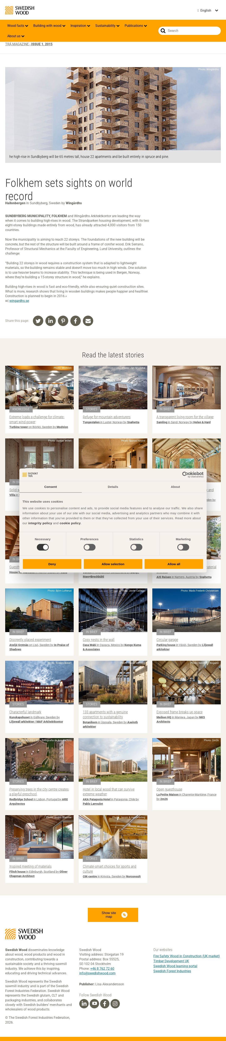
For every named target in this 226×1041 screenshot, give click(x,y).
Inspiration (79, 26)
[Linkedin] (84, 1003)
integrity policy (40, 523)
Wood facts (16, 26)
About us (14, 36)
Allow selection (113, 564)
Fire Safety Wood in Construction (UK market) (186, 956)
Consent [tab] (50, 487)
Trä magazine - (28, 44)
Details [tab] (113, 487)
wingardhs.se (19, 301)
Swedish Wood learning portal (175, 966)
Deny (52, 564)
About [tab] (175, 487)
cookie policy (70, 523)
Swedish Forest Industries (172, 971)
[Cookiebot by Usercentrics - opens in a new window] (185, 475)
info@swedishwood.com (97, 973)
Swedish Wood (19, 10)
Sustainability (105, 26)
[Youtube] (94, 1003)
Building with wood (47, 26)
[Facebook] (104, 1003)
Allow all (174, 564)
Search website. (163, 31)
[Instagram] (115, 1003)
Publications (134, 26)
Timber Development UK (171, 961)
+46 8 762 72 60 (102, 969)
